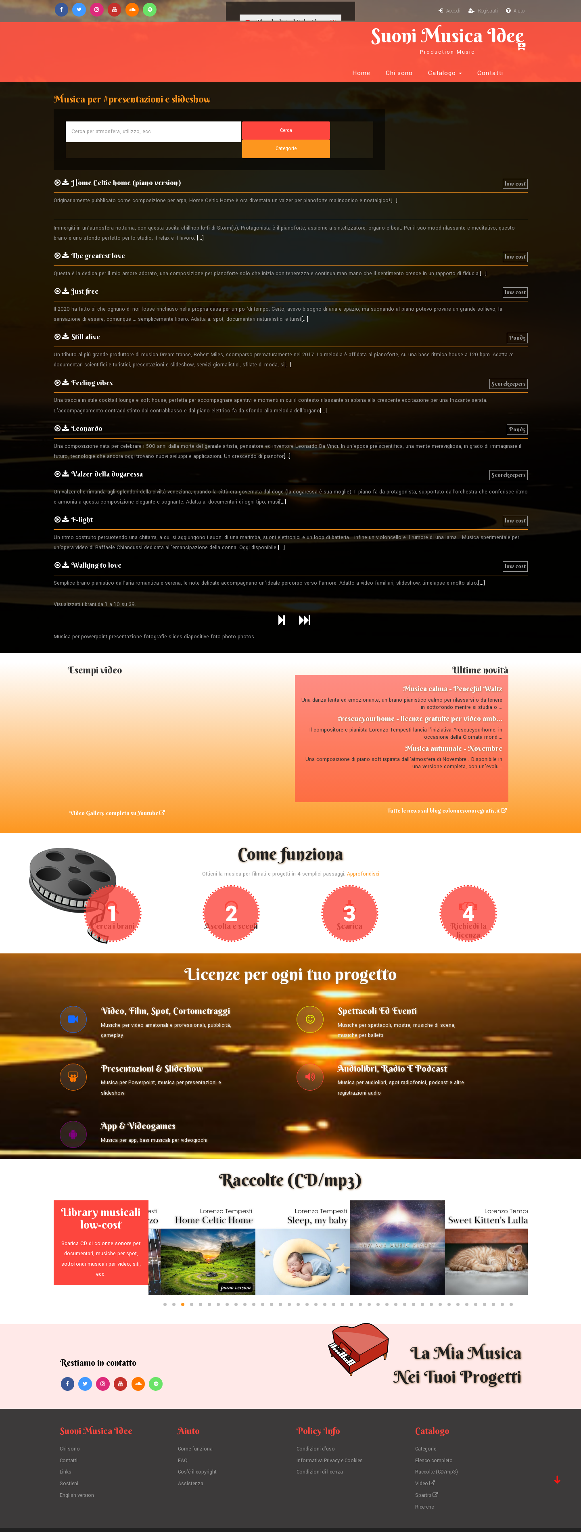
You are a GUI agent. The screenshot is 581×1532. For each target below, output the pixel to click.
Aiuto (515, 11)
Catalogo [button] (445, 40)
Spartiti (427, 1467)
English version (77, 1467)
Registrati (482, 11)
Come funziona (196, 1421)
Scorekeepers (508, 346)
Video (425, 1455)
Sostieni (69, 1455)
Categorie (426, 1421)
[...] (394, 163)
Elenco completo (435, 1432)
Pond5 (517, 300)
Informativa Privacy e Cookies (331, 1432)
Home (361, 40)
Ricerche (425, 1478)
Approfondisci (363, 836)
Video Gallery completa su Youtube (115, 776)
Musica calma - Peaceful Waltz (452, 651)
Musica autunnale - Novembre (453, 710)
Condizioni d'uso (316, 1421)
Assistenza (191, 1455)
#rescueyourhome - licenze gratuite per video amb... (420, 681)
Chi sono (399, 40)
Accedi (447, 11)
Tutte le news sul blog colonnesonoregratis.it (448, 773)
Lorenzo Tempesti (283, 1515)
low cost (515, 146)
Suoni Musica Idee (144, 39)
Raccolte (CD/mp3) (437, 1444)
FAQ (183, 1432)
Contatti (490, 40)
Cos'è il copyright (198, 1444)
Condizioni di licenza (321, 1444)
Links (66, 1444)
